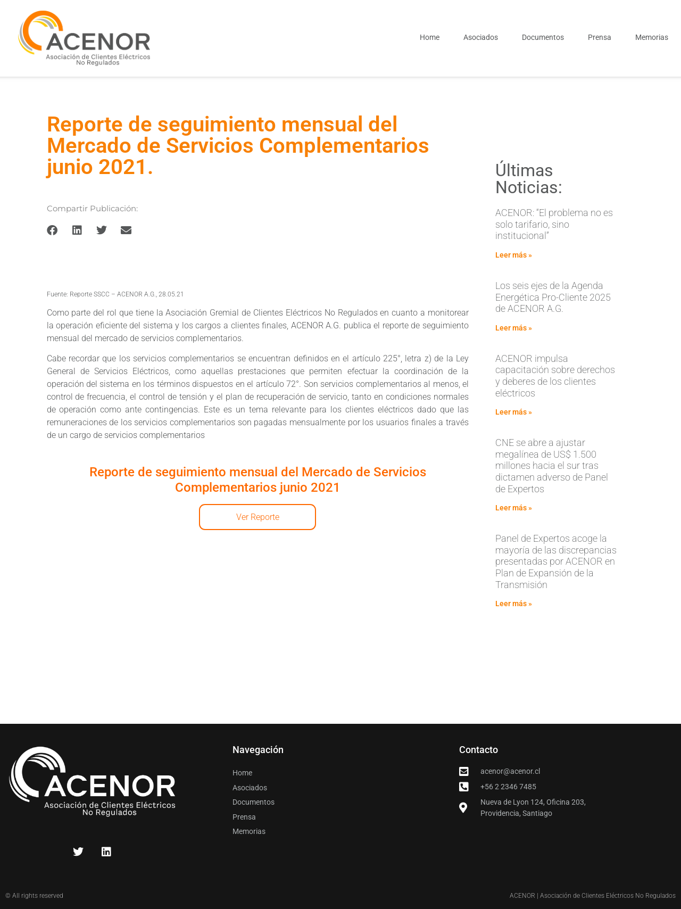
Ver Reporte (257, 517)
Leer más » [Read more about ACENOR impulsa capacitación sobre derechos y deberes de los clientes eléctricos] (513, 412)
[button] (52, 230)
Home (429, 37)
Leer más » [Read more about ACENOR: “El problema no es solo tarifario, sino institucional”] (513, 255)
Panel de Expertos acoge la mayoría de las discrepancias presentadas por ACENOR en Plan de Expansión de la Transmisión (556, 561)
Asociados (480, 37)
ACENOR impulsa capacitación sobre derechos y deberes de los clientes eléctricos (555, 376)
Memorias (651, 37)
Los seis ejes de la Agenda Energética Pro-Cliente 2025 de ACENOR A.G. (553, 297)
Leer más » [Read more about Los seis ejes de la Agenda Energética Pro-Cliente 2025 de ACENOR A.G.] (513, 328)
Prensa (599, 37)
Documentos (543, 37)
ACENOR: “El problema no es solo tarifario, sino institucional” (554, 224)
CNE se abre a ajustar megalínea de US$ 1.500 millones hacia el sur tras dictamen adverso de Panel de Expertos (551, 465)
